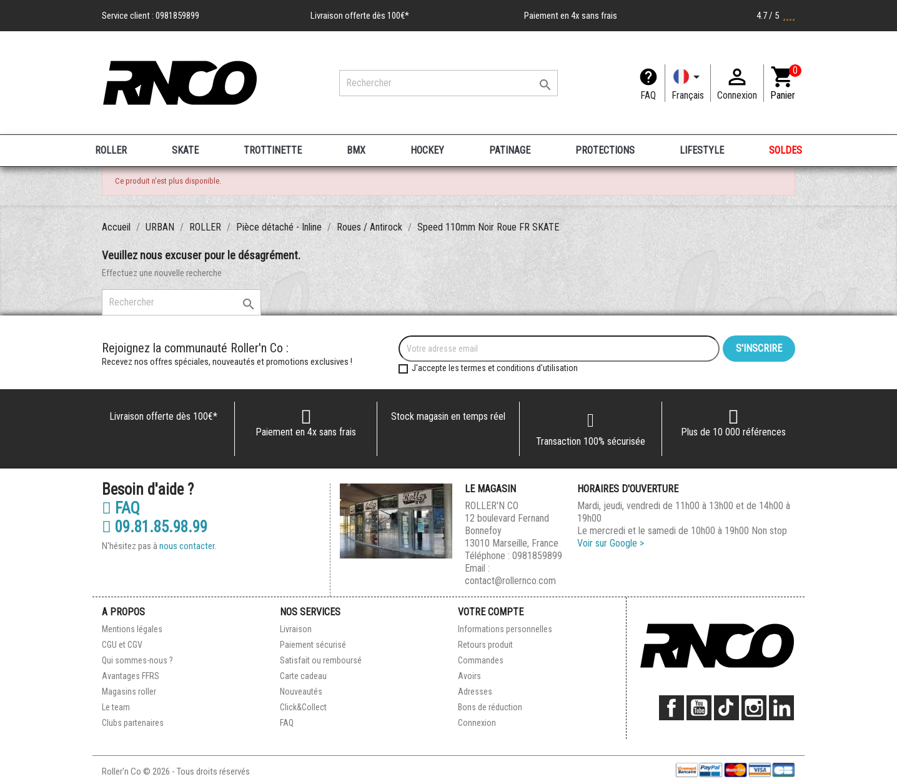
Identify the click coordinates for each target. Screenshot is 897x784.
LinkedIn (781, 707)
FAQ (648, 95)
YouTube (698, 707)
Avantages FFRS (130, 676)
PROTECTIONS (605, 150)
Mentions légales (132, 629)
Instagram (753, 707)
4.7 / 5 (775, 15)
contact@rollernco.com (510, 581)
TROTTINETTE (273, 150)
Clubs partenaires (133, 723)
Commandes (480, 660)
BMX (356, 150)
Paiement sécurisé (313, 645)
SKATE (185, 150)
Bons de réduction (490, 707)
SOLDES (785, 150)
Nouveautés (301, 692)
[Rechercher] (448, 83)
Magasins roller (129, 692)
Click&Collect (303, 707)
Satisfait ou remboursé (321, 660)
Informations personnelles (505, 629)
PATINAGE (509, 150)
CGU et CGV (122, 645)
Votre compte (490, 612)
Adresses (475, 692)
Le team (116, 707)
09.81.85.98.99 (154, 527)
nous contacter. (187, 546)
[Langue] (688, 83)
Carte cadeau (303, 676)
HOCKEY (427, 150)
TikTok (726, 707)
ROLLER (111, 150)
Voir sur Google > (610, 543)
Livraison (296, 629)
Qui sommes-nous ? (137, 660)
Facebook (671, 707)
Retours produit (485, 645)
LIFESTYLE (702, 150)
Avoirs (469, 676)
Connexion (477, 723)
